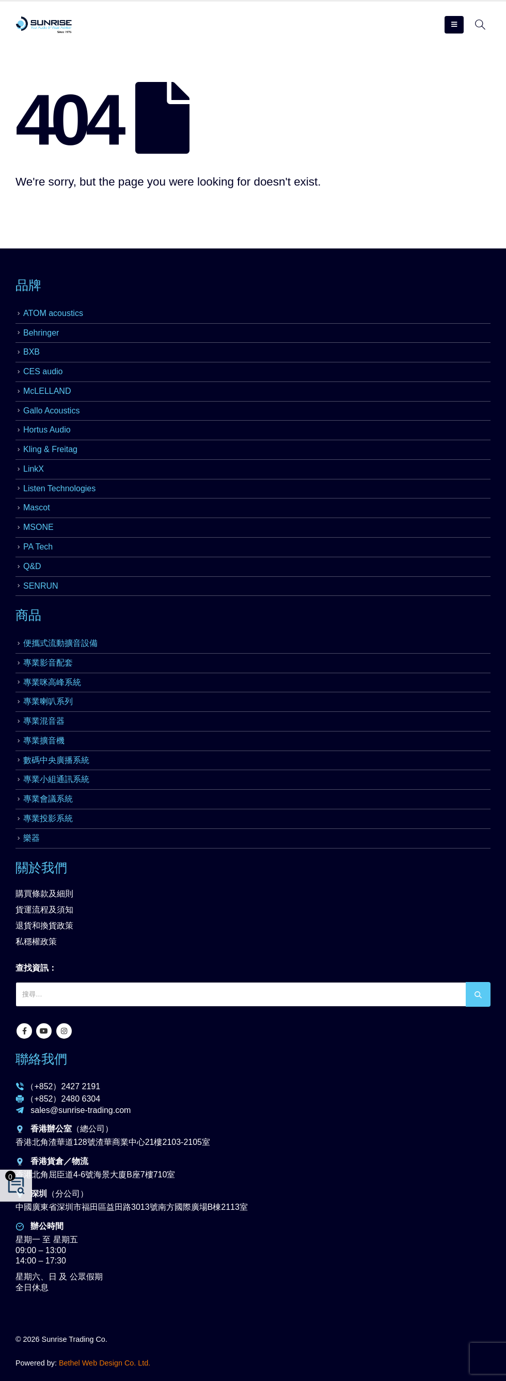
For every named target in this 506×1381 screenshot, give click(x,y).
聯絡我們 (41, 1059)
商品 (28, 615)
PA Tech (38, 546)
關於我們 (41, 867)
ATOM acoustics (53, 313)
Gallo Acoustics (51, 410)
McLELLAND (47, 391)
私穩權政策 (36, 941)
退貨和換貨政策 (44, 925)
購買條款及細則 (44, 893)
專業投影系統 (48, 818)
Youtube (44, 1031)
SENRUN (40, 585)
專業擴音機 (44, 740)
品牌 (28, 285)
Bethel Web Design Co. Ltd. (104, 1363)
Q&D (32, 566)
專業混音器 (44, 721)
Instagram (64, 1031)
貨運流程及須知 (44, 909)
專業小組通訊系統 (56, 779)
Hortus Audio (47, 429)
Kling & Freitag (50, 449)
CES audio (43, 371)
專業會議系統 (48, 798)
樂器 (31, 838)
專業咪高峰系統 (52, 682)
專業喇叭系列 (48, 701)
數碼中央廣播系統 (56, 760)
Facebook (24, 1031)
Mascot (36, 507)
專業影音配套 (48, 662)
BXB (31, 351)
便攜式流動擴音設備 (60, 643)
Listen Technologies (59, 488)
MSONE (38, 527)
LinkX (33, 468)
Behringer (41, 332)
